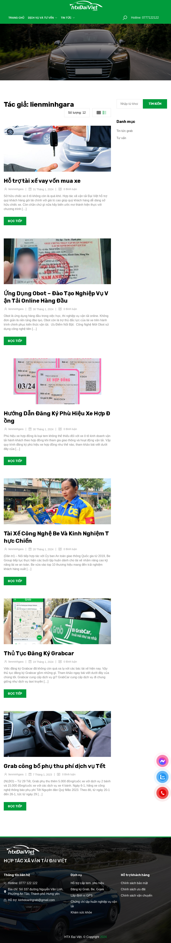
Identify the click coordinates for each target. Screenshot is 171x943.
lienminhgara (15, 189)
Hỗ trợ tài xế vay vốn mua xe (42, 180)
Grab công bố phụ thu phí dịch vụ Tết (54, 766)
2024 (103, 936)
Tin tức (68, 17)
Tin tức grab (125, 130)
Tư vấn (121, 138)
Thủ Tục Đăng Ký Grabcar (39, 653)
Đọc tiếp (15, 221)
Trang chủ (16, 17)
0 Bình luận (70, 189)
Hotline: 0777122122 (145, 17)
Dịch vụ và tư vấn (42, 17)
